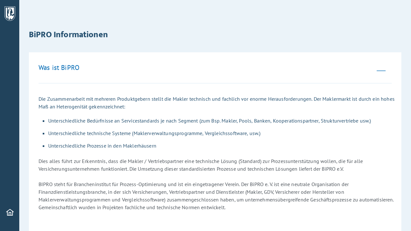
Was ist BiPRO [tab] (59, 67)
